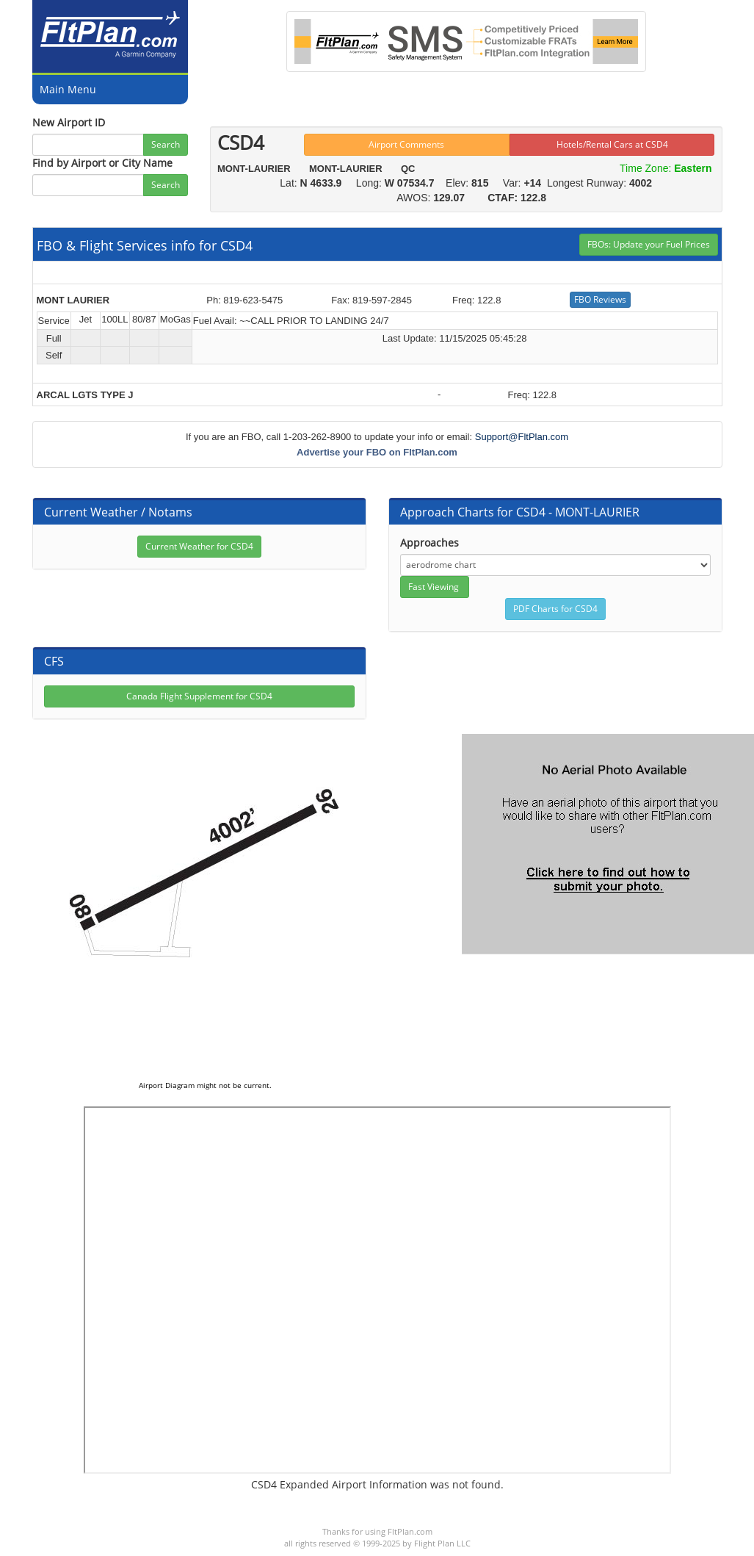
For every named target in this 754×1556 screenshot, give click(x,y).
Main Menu (68, 89)
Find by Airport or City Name (102, 163)
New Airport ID (68, 122)
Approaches (429, 543)
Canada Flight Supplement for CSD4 (199, 696)
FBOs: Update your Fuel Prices (648, 244)
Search (165, 144)
